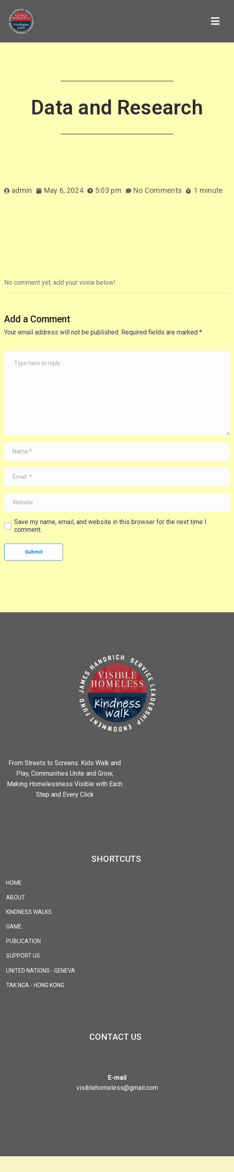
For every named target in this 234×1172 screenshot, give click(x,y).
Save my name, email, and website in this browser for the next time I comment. (110, 525)
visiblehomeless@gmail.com (117, 1088)
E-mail (117, 1077)
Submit (33, 552)
